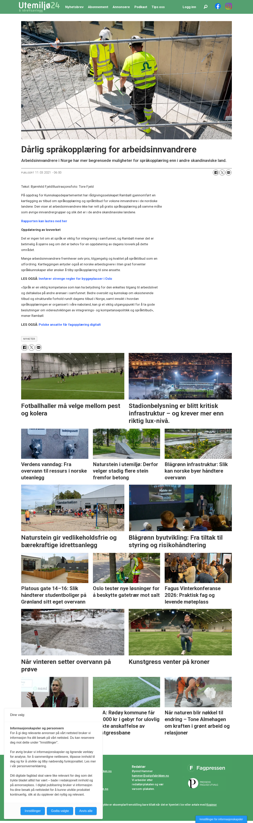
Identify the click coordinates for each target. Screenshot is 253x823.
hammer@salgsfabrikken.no (150, 775)
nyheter (29, 338)
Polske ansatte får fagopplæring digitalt (70, 325)
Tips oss (158, 7)
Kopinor (211, 804)
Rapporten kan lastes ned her (44, 221)
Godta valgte (60, 811)
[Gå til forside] (39, 7)
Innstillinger (33, 811)
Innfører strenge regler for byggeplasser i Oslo (75, 279)
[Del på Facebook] (216, 172)
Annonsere (121, 7)
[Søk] (205, 7)
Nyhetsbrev (74, 7)
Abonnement (98, 7)
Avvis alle (86, 811)
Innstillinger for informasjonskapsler (221, 819)
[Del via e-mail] (228, 172)
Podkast (140, 7)
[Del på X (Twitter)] (222, 172)
